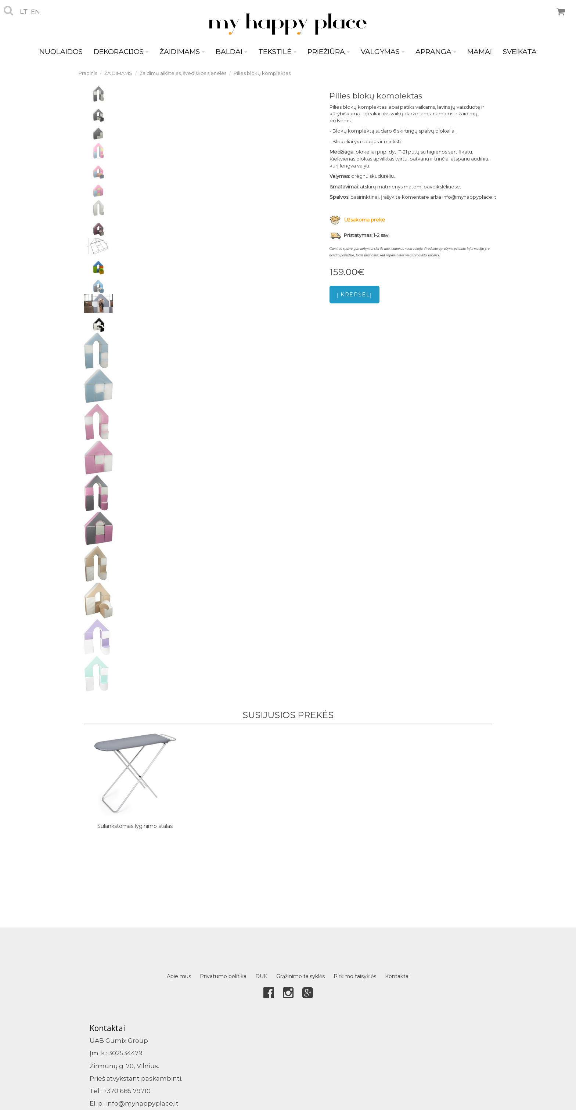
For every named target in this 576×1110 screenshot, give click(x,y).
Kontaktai (397, 976)
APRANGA (435, 51)
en (35, 11)
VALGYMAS (382, 51)
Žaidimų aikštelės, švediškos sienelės (183, 73)
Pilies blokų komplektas (262, 73)
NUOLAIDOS (61, 51)
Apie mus (179, 976)
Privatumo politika (223, 976)
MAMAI (479, 51)
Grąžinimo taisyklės (300, 976)
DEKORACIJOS (121, 51)
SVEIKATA (520, 51)
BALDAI (231, 51)
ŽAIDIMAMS (182, 51)
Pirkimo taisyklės (355, 976)
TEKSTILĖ (277, 51)
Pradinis (88, 73)
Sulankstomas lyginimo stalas (135, 826)
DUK (261, 976)
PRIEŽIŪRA (328, 51)
